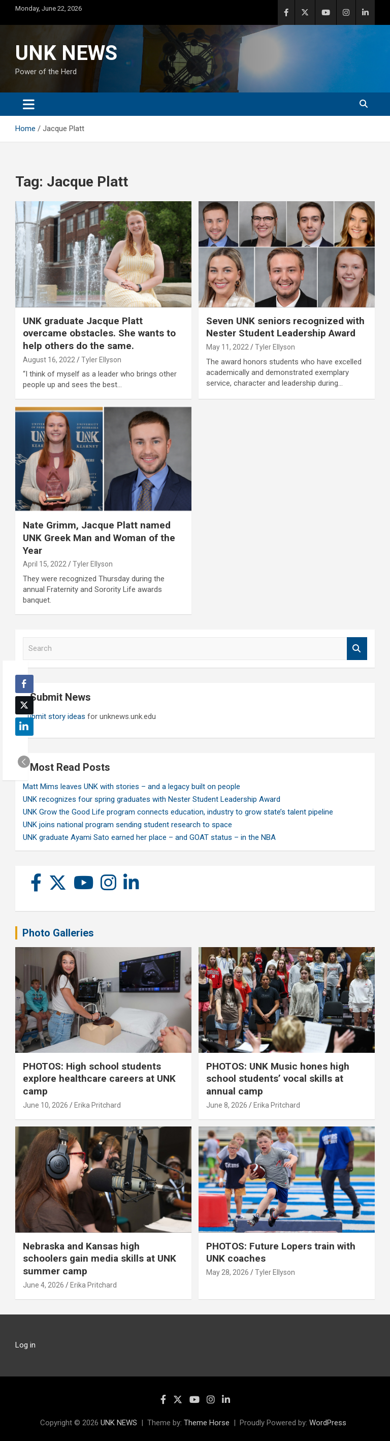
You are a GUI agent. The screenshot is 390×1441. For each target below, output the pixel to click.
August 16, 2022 (49, 360)
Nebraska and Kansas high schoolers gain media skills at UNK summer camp (99, 1258)
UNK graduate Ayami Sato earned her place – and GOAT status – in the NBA (149, 837)
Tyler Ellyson (101, 360)
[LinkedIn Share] (24, 726)
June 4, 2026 (43, 1285)
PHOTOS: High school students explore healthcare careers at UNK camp (99, 1078)
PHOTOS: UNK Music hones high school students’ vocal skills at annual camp (277, 1078)
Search (357, 648)
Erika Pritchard (97, 1105)
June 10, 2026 (45, 1105)
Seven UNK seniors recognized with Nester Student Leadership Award (285, 327)
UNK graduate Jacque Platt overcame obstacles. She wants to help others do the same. (99, 333)
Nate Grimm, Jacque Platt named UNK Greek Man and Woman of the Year (99, 537)
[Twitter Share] (24, 705)
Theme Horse (207, 1422)
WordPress (327, 1422)
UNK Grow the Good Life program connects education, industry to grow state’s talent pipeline (178, 812)
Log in (25, 1345)
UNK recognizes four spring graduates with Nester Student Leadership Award (151, 799)
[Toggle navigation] (28, 104)
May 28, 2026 (227, 1272)
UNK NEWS (66, 53)
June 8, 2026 (226, 1105)
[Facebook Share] (24, 684)
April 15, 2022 (45, 564)
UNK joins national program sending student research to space (127, 824)
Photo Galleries (58, 933)
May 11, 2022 (227, 347)
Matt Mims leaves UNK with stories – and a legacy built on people (131, 786)
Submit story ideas (54, 716)
